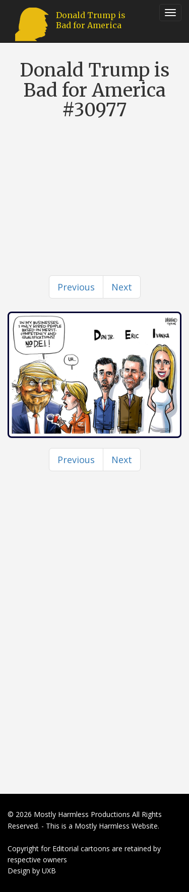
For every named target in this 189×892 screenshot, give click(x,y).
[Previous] (76, 287)
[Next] (122, 287)
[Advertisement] (94, 179)
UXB (49, 870)
